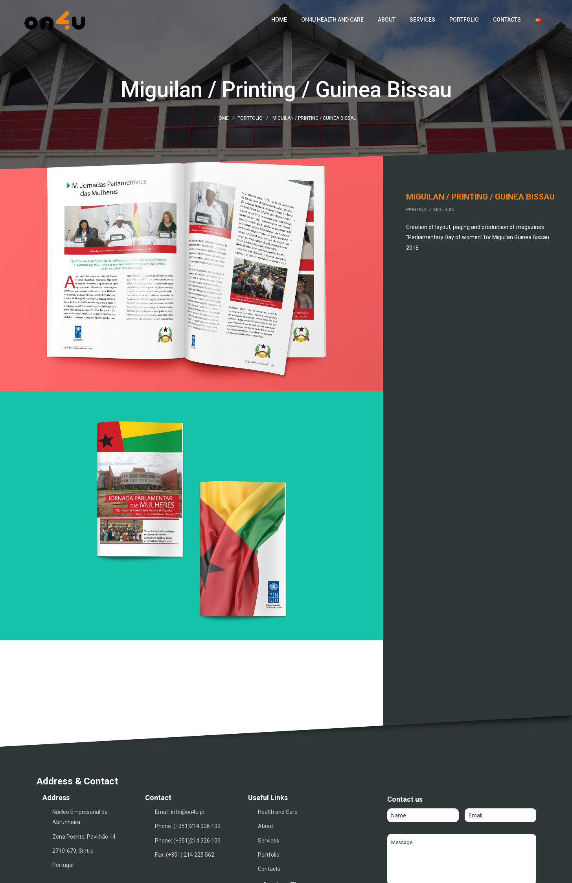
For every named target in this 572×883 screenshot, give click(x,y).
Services (422, 19)
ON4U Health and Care (332, 19)
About (386, 19)
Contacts (507, 19)
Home (279, 19)
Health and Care (278, 772)
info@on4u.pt (188, 772)
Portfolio (464, 19)
